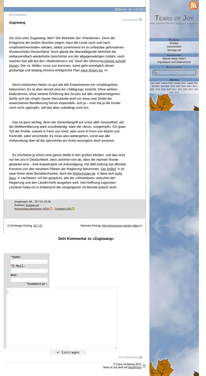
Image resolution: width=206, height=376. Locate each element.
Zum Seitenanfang (129, 357)
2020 (158, 89)
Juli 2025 (155, 86)
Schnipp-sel (32, 205)
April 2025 (164, 86)
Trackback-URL (63, 208)
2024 (183, 86)
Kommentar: (37, 284)
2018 (168, 89)
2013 (196, 89)
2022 (195, 86)
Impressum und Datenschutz (174, 62)
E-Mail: (18, 266)
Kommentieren (131, 20)
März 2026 (155, 83)
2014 (191, 89)
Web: (14, 275)
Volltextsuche (174, 67)
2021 (152, 89)
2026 (172, 86)
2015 (185, 89)
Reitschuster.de (84, 173)
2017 (174, 89)
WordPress (134, 367)
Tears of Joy (174, 18)
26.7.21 (37, 225)
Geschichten (174, 46)
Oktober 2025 (179, 83)
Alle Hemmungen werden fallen (120, 225)
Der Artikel (108, 169)
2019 (163, 89)
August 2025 (192, 83)
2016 (179, 89)
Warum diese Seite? (174, 58)
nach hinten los (92, 70)
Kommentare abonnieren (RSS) (31, 208)
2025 (178, 86)
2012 (171, 92)
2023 (189, 86)
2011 (177, 92)
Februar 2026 (167, 83)
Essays (174, 43)
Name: (16, 257)
